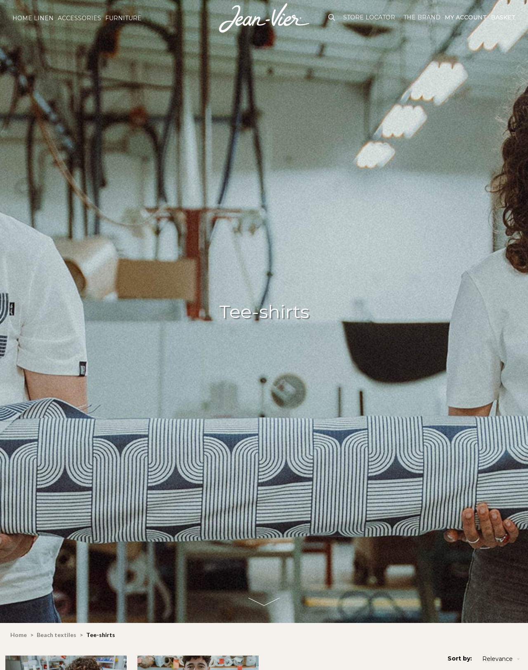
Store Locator (369, 17)
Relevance (502, 659)
